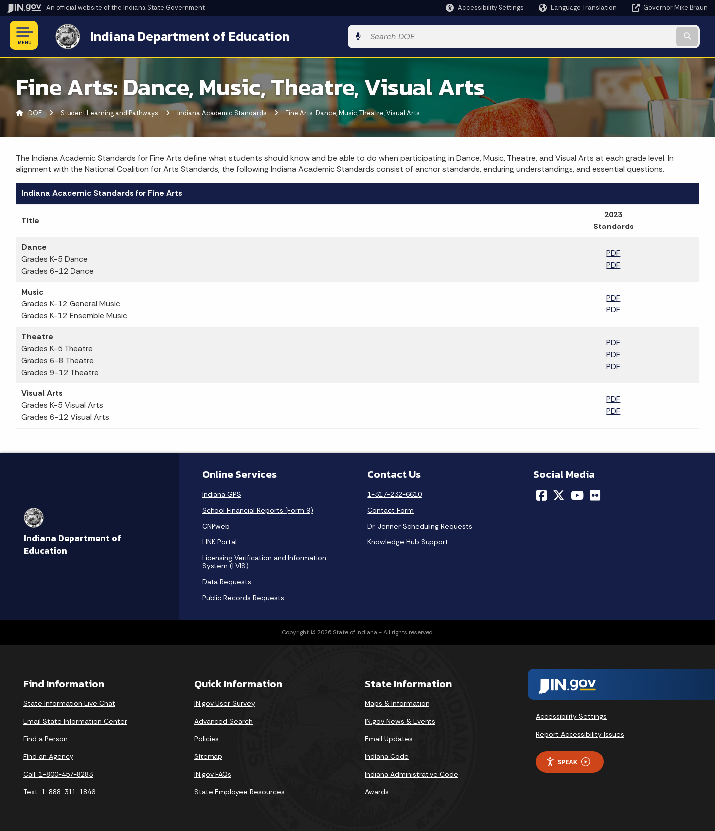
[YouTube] (577, 494)
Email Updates (389, 737)
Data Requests (226, 580)
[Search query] (626, 35)
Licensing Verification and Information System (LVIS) (264, 560)
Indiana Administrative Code (411, 772)
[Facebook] (541, 494)
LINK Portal (219, 540)
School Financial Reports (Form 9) (257, 508)
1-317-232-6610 (394, 492)
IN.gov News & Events (400, 719)
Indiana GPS (221, 492)
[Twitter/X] (559, 494)
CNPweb (216, 524)
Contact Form (390, 508)
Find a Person (45, 737)
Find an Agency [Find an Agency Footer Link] (48, 754)
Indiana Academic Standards (222, 111)
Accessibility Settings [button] (571, 714)
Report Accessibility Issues (580, 732)
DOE (35, 111)
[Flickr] (595, 494)
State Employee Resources (239, 790)
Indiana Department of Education (180, 35)
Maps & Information (397, 701)
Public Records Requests (243, 596)
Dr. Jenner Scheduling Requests (419, 524)
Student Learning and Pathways (109, 111)
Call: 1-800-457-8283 (58, 772)
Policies (206, 737)
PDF (613, 251)
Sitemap (208, 754)
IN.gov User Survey (224, 701)
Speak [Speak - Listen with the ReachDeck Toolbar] (568, 760)
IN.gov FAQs (212, 772)
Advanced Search (223, 719)
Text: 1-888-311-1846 (59, 790)
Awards (377, 790)
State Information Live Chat (69, 701)
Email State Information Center (75, 719)
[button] (485, 7)
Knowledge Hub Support (407, 540)
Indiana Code (387, 754)
